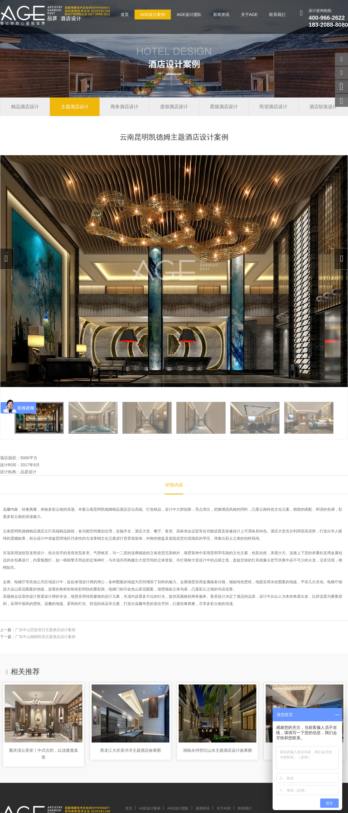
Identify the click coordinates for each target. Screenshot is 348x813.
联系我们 (277, 14)
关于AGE (249, 14)
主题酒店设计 (75, 106)
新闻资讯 (221, 14)
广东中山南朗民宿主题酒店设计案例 (45, 637)
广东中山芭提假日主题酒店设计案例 (45, 630)
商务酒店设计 (124, 106)
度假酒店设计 (174, 106)
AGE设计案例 (152, 14)
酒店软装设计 (323, 106)
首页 (125, 14)
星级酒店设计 (224, 106)
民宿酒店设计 (273, 106)
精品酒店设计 (25, 106)
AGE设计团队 (189, 14)
